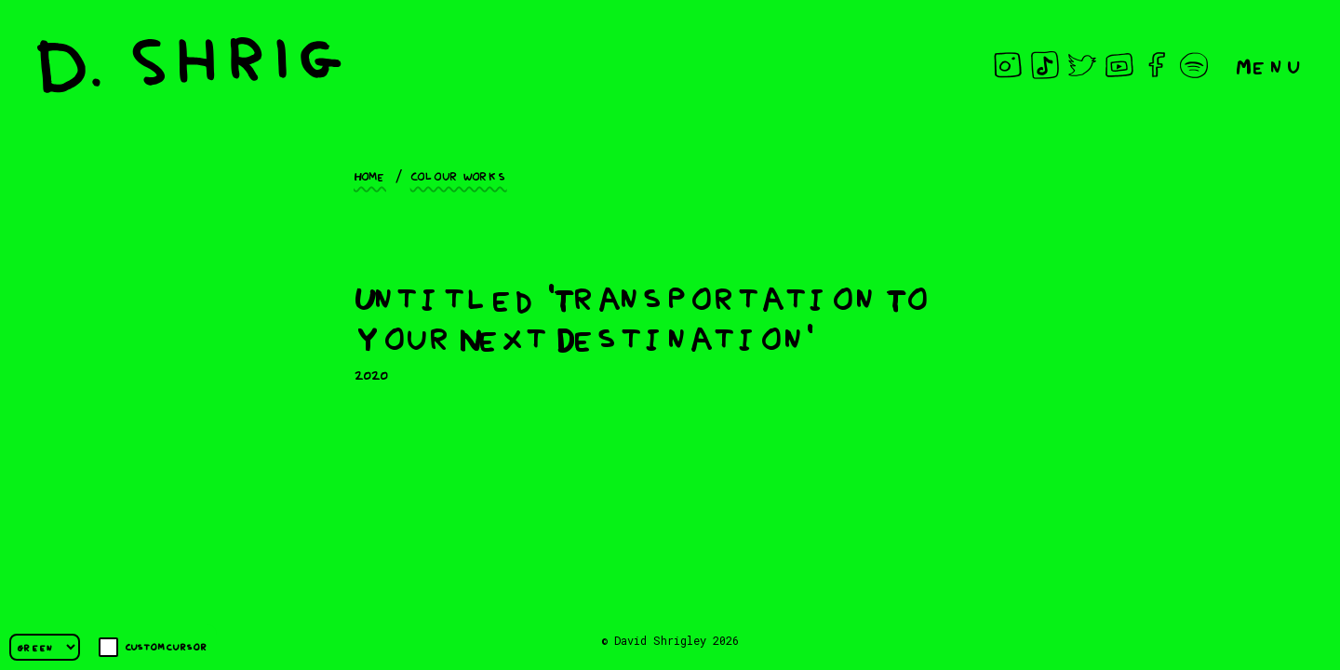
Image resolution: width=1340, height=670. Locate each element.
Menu (1269, 64)
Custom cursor (153, 647)
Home (370, 175)
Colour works (458, 175)
